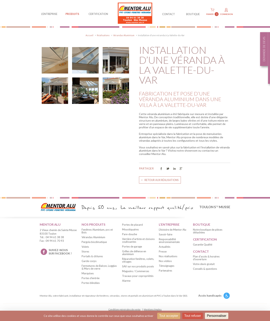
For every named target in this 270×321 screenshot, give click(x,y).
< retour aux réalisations (160, 180)
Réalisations (103, 35)
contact (168, 14)
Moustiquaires (130, 229)
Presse (163, 251)
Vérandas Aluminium (123, 35)
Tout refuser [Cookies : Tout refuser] (192, 315)
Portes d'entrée (90, 278)
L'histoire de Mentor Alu (172, 229)
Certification (98, 13)
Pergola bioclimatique (94, 242)
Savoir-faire (165, 234)
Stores (85, 251)
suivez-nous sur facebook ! (60, 251)
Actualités (164, 246)
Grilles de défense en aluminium (134, 253)
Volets (85, 246)
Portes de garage (132, 246)
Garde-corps (89, 261)
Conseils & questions (205, 268)
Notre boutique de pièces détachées (207, 231)
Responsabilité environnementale (169, 241)
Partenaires (165, 270)
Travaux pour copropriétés (137, 275)
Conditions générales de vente (124, 309)
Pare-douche (129, 234)
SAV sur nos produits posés (138, 266)
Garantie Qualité (202, 244)
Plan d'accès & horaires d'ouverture (206, 258)
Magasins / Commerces (135, 271)
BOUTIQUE (193, 14)
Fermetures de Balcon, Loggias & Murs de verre (99, 267)
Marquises (88, 273)
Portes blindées (91, 282)
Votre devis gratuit (204, 264)
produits (72, 13)
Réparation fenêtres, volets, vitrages (138, 260)
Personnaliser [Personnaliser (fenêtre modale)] (216, 315)
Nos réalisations (168, 256)
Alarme (126, 280)
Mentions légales (153, 309)
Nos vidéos (165, 261)
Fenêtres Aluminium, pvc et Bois (97, 231)
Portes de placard (132, 224)
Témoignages (166, 265)
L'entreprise (49, 13)
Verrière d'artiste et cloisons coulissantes (138, 240)
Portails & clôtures (92, 256)
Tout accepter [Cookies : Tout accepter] (168, 315)
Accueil (89, 35)
